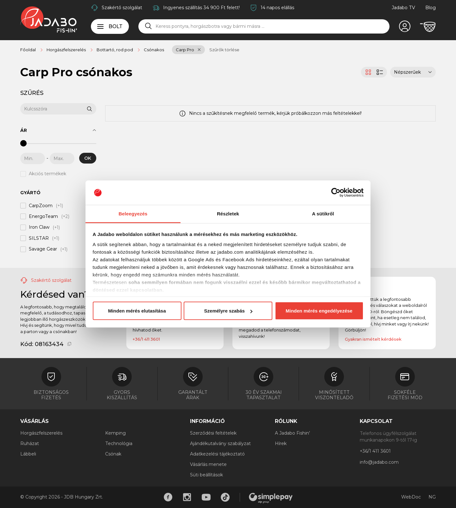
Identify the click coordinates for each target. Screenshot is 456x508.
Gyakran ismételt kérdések (373, 339)
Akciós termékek (47, 174)
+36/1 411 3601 (146, 339)
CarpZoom (41, 205)
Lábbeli (28, 454)
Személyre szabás (228, 310)
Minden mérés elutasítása (137, 310)
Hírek (281, 443)
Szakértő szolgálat (122, 7)
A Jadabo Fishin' (292, 433)
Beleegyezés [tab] (132, 213)
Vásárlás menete (208, 464)
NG (432, 497)
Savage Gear (43, 249)
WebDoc (411, 497)
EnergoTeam (43, 216)
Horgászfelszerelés (41, 433)
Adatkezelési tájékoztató (217, 454)
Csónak (113, 454)
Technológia (118, 443)
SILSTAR (39, 238)
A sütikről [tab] (323, 213)
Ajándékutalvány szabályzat (220, 443)
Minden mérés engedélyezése (319, 310)
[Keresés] (148, 26)
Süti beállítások (206, 475)
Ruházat (29, 443)
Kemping (115, 433)
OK (87, 158)
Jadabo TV (403, 7)
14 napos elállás (277, 7)
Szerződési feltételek (213, 433)
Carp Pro (185, 49)
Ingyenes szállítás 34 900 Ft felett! (201, 7)
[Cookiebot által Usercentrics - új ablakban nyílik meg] (336, 192)
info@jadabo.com (379, 462)
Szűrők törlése (224, 49)
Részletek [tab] (228, 213)
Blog (430, 7)
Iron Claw (39, 227)
